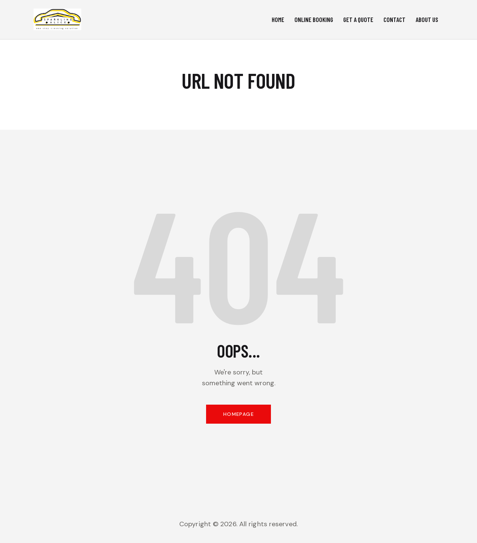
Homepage (238, 416)
